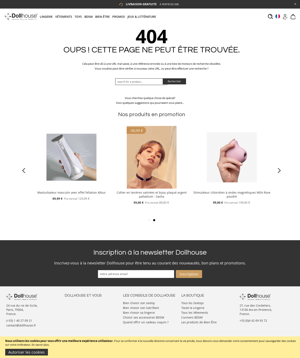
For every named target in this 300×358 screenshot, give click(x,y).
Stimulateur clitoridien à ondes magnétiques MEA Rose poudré (231, 194)
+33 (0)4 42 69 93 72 (253, 320)
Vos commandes (76, 315)
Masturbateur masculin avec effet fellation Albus (71, 192)
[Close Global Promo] (295, 4)
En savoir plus (40, 345)
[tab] (99, 17)
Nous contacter (75, 303)
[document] (150, 347)
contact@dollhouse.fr (21, 325)
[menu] (99, 17)
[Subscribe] (189, 274)
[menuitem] (47, 17)
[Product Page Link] (71, 187)
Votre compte (74, 307)
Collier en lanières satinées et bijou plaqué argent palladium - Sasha (152, 194)
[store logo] (21, 16)
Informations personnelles (83, 311)
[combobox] (141, 81)
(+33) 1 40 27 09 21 (19, 320)
